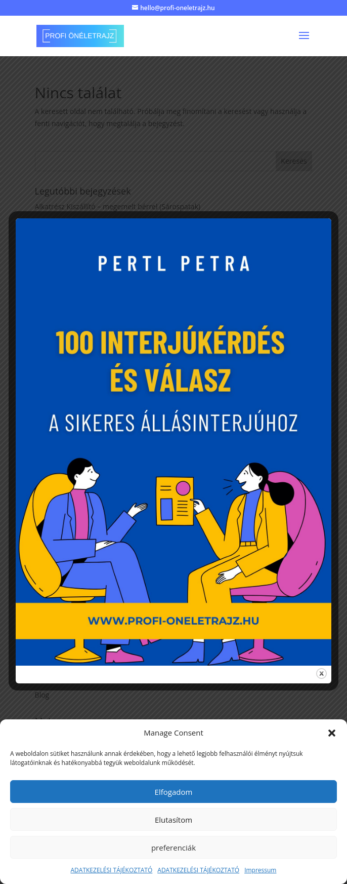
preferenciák (173, 847)
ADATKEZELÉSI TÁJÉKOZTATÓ (112, 870)
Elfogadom (174, 792)
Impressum (260, 870)
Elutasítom (173, 820)
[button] (332, 733)
